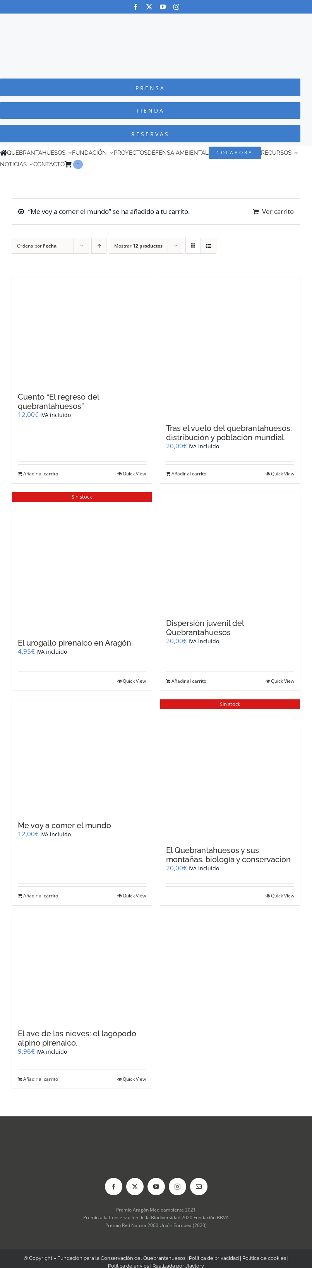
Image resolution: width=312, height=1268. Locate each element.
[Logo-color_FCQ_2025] (156, 20)
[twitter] (149, 7)
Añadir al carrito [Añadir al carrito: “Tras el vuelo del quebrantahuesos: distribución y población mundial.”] (188, 473)
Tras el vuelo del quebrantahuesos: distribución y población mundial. (229, 433)
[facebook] (136, 7)
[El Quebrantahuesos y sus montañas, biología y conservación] (230, 768)
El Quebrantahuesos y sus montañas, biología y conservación (228, 855)
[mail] (198, 1186)
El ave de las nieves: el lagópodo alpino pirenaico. (77, 1038)
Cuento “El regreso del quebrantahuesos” (58, 401)
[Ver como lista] (208, 245)
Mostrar (138, 246)
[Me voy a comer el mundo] (82, 756)
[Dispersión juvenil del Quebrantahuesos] (230, 551)
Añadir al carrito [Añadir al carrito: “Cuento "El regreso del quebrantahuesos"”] (40, 473)
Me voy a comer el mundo (64, 825)
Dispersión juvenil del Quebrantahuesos (205, 628)
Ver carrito (278, 211)
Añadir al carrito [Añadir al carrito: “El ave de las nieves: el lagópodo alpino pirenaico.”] (40, 1079)
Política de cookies (264, 1258)
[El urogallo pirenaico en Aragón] (82, 561)
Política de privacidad (214, 1258)
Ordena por (37, 246)
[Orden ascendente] (98, 246)
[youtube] (163, 7)
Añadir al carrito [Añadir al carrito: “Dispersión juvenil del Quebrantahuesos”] (188, 681)
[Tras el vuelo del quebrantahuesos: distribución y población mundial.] (230, 346)
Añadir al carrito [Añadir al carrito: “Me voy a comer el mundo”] (40, 895)
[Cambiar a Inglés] (86, 164)
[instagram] (176, 7)
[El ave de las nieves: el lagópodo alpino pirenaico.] (82, 967)
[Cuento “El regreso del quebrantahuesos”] (82, 331)
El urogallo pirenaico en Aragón (74, 643)
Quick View (134, 473)
